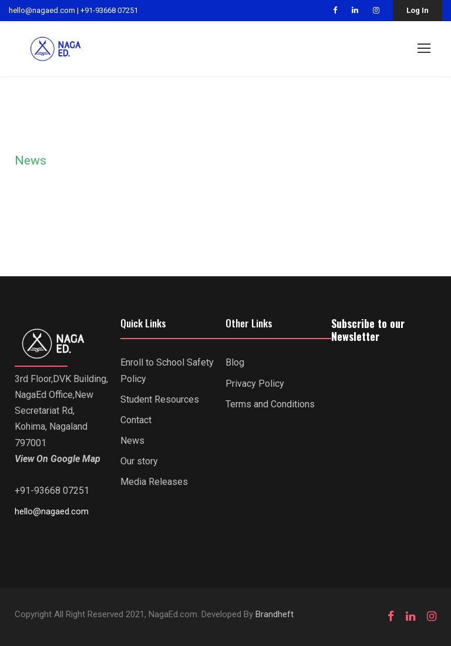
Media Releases (154, 482)
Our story (139, 461)
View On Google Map (57, 459)
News (132, 441)
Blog (235, 363)
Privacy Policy (255, 383)
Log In (417, 10)
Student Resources (159, 399)
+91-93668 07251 (109, 10)
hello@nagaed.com (42, 10)
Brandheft (274, 615)
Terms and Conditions (270, 404)
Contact (136, 420)
